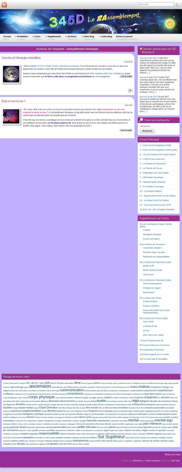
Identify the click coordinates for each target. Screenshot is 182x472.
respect (24, 433)
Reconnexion (148, 292)
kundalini (75, 417)
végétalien (129, 441)
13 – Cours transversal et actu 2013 (155, 205)
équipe (15, 408)
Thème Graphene (152, 461)
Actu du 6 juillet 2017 (149, 77)
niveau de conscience (85, 424)
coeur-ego (55, 391)
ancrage (160, 383)
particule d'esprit (18, 427)
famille (44, 411)
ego (136, 400)
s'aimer (150, 433)
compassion (113, 391)
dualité (101, 401)
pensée (49, 427)
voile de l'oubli (65, 444)
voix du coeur (77, 444)
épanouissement (162, 404)
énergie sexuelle (85, 404)
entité (129, 404)
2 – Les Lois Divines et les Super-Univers (158, 154)
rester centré (81, 434)
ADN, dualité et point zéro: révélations (106, 73)
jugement (61, 417)
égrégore (144, 401)
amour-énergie (106, 383)
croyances (151, 397)
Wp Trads (175, 461)
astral (54, 387)
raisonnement (61, 430)
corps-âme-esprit (152, 394)
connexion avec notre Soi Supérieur (52, 394)
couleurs (77, 397)
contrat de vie (137, 394)
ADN (47, 382)
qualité (35, 430)
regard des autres (116, 430)
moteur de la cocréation (27, 424)
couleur (69, 397)
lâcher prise (85, 417)
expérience (16, 411)
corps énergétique (10, 398)
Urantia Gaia (111, 441)
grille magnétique (147, 411)
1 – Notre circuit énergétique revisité (155, 145)
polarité (140, 427)
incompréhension (111, 414)
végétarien (137, 441)
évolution (123, 407)
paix (141, 424)
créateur (100, 398)
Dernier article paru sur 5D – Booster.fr (158, 50)
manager (58, 421)
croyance (138, 397)
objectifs (114, 424)
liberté (110, 417)
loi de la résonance (156, 417)
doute (93, 401)
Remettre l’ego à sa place (154, 252)
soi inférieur (91, 437)
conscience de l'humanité (93, 394)
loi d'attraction (134, 417)
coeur (48, 391)
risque (134, 434)
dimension (54, 401)
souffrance (154, 438)
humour (61, 414)
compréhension (165, 390)
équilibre (7, 407)
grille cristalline (134, 411)
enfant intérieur (98, 404)
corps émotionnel (168, 394)
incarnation (99, 414)
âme (77, 383)
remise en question (157, 430)
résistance (7, 434)
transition (68, 441)
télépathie (48, 441)
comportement (149, 390)
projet (29, 430)
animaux (6, 387)
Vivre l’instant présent (152, 283)
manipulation (67, 421)
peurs (112, 426)
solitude (143, 438)
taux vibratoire (30, 441)
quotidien (51, 430)
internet (45, 417)
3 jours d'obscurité (10, 383)
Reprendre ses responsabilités (156, 257)
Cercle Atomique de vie (120, 387)
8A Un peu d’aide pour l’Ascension (155, 345)
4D (32, 383)
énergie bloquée (44, 404)
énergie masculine (71, 404)
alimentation (69, 383)
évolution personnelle (154, 408)
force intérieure (76, 411)
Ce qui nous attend (151, 239)
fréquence (94, 411)
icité (66, 414)
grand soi (117, 411)
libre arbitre (118, 417)
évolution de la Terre (137, 408)
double (80, 401)
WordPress (137, 461)
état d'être (62, 408)
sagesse (158, 434)
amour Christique (133, 383)
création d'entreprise (120, 398)
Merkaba (6, 424)
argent (26, 387)
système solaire (17, 441)
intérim (38, 417)
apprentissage (16, 387)
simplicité (59, 438)
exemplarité (169, 408)
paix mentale (167, 424)
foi (64, 411)
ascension (40, 386)
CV (159, 398)
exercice (6, 411)
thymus (62, 441)
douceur (87, 401)
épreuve (172, 404)
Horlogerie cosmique (152, 234)
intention (30, 417)
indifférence (132, 414)
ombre (121, 424)
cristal (131, 398)
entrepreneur (139, 404)
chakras (144, 386)
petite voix (84, 427)
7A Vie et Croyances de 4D (151, 340)
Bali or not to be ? (14, 101)
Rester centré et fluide (152, 270)
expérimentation (31, 410)
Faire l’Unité (148, 322)
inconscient (123, 414)
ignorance (72, 414)
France (85, 411)
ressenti (63, 434)
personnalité (59, 427)
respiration (33, 434)
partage (6, 427)
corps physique (41, 397)
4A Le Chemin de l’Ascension (152, 244)
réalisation (71, 430)
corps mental (23, 398)
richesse (114, 434)
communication (72, 390)
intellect (6, 417)
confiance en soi (20, 394)
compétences (124, 391)
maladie (40, 421)
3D (27, 383)
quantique (42, 430)
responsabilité (49, 433)
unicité (97, 441)
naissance (63, 424)
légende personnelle (100, 417)
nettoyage (71, 424)
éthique (69, 408)
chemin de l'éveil (16, 391)
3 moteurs (22, 383)
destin (17, 401)
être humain (92, 407)
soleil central (135, 438)
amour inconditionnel (148, 383)
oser (136, 424)
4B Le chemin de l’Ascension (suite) (155, 262)
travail (91, 441)
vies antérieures (32, 444)
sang (164, 434)
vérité (14, 444)
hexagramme (8, 414)
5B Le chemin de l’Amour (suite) (154, 318)
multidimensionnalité (51, 424)
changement (156, 387)
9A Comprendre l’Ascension (152, 350)
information (142, 414)
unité (103, 441)
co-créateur (32, 391)
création (107, 397)
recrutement (98, 430)
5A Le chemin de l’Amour (151, 298)
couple (85, 397)
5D (36, 383)
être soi (102, 408)
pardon (175, 424)
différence (44, 401)
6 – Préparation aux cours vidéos (154, 173)
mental (133, 420)
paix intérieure (152, 423)
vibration (21, 444)
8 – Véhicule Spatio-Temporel (152, 182)
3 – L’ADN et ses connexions (152, 159)
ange (166, 383)
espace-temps (26, 407)
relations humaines (132, 430)
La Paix (146, 330)
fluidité (60, 411)
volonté (86, 444)
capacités (91, 387)
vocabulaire (52, 444)
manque (75, 421)
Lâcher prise (148, 274)
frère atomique (106, 411)
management (49, 421)
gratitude (124, 411)
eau (108, 401)
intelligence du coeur (18, 417)
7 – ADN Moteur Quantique (151, 177)
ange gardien (173, 383)
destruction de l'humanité (30, 401)
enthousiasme (121, 404)
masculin (91, 420)
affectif (53, 383)
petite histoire (72, 427)
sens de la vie (8, 438)
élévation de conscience (161, 401)
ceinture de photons (103, 387)
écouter (120, 401)
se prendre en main (41, 438)
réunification (100, 434)
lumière (167, 417)
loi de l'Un (144, 417)
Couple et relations (151, 306)
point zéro (133, 427)
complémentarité (136, 391)
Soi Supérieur (111, 436)
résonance (16, 434)
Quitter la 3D (148, 266)
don (76, 401)
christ (25, 391)
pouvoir (148, 427)
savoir (169, 434)
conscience (75, 393)
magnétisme (32, 421)
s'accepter (142, 434)
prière (170, 427)
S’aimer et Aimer (150, 301)
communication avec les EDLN (96, 391)
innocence (152, 414)
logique (125, 417)
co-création (41, 391)
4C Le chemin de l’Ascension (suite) (155, 280)
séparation (28, 437)
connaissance (32, 394)
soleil (127, 438)
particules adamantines (36, 427)
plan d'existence (122, 427)
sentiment (18, 438)
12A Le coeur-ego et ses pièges (153, 359)
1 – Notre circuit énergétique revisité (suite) (158, 150)
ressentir (71, 434)
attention (59, 387)
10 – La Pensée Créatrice (151, 191)
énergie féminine (57, 404)
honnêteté (18, 414)
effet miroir (128, 401)
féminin (52, 410)
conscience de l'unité (112, 394)
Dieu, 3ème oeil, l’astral (153, 335)
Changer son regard (152, 288)
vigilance (42, 444)
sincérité (82, 438)
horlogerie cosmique (33, 414)
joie (56, 417)
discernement (67, 401)
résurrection (90, 434)
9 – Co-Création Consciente (152, 186)
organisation (129, 424)
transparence (81, 440)
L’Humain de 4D (150, 326)
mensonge (123, 421)
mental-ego (164, 420)
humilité (55, 414)
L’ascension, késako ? (152, 248)
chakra (134, 386)
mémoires (115, 421)
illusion (80, 414)
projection (22, 430)
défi (13, 401)
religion (145, 430)
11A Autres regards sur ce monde (154, 354)
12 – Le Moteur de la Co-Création (154, 200)
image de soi (88, 414)
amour (97, 383)
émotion (20, 404)
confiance (8, 394)
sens (174, 434)
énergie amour (31, 404)
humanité (47, 414)
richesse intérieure (125, 434)
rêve (108, 434)
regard (106, 430)
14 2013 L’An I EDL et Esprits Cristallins (157, 209)
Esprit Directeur (48, 407)
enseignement (109, 404)
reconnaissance (87, 430)
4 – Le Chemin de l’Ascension (153, 164)
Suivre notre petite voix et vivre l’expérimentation (156, 311)
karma (68, 417)
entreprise (150, 404)
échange (113, 401)
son (148, 438)
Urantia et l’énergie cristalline (21, 58)
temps (56, 441)
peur (94, 426)
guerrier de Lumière (162, 411)
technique (40, 441)
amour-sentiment (119, 383)
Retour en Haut (172, 454)
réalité (77, 430)
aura (65, 387)
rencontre (170, 430)
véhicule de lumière (151, 441)
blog (70, 387)
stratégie (162, 438)
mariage (82, 421)
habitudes (174, 411)
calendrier (83, 387)
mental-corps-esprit (146, 421)
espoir (36, 408)
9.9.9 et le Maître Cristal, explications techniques (58, 66)
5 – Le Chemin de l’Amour (151, 168)
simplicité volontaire (71, 438)
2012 (42, 383)
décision (165, 397)
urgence (121, 441)
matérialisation (104, 421)
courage (92, 397)
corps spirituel (60, 398)
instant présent (163, 414)
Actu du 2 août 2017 (148, 58)
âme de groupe (87, 383)
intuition (51, 417)
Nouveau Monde (103, 424)
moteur (14, 424)
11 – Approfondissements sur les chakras (158, 196)
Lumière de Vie (20, 421)
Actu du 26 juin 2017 (149, 97)
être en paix (80, 408)
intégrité (174, 414)
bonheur (75, 387)
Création (146, 230)
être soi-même (111, 408)
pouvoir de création (159, 427)
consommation (126, 394)
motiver (39, 424)
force (68, 411)
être (74, 408)
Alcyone (60, 383)
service (52, 438)
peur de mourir (103, 427)
